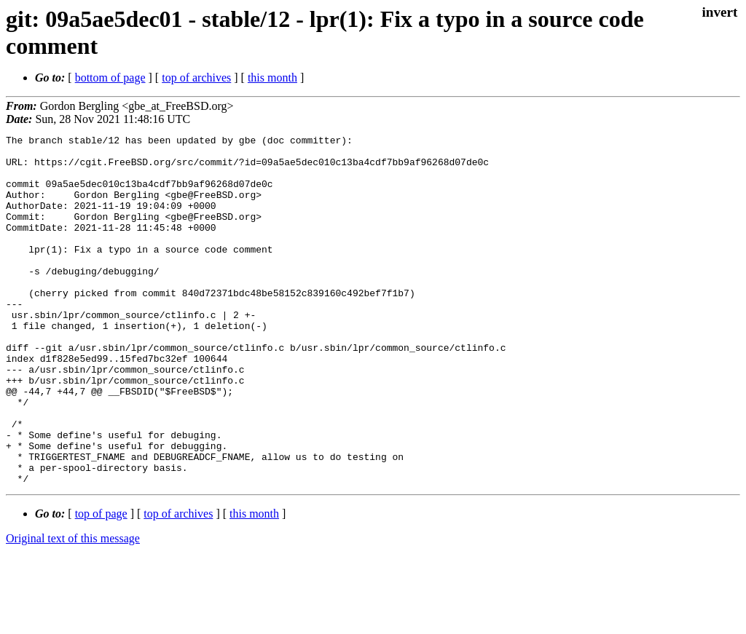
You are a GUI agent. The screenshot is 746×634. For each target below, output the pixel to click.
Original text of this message (73, 608)
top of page (101, 583)
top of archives (196, 77)
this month (272, 77)
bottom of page (110, 77)
